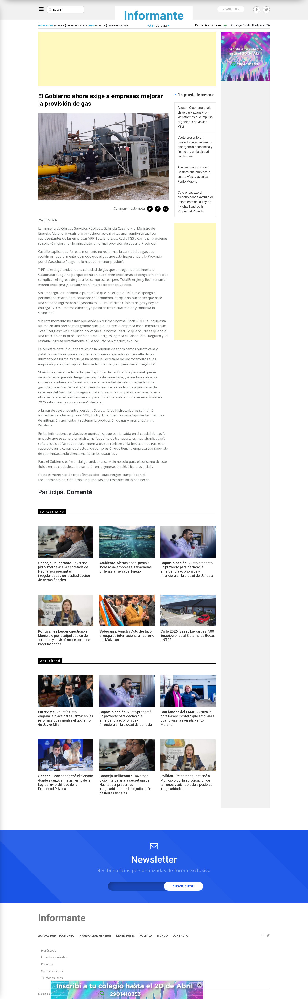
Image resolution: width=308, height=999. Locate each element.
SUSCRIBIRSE (183, 886)
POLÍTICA (145, 935)
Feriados (47, 964)
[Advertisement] (127, 59)
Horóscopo (48, 950)
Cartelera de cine (52, 971)
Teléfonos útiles (52, 978)
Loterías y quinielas (54, 957)
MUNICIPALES (125, 935)
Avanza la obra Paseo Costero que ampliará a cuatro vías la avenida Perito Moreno (194, 174)
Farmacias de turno (208, 25)
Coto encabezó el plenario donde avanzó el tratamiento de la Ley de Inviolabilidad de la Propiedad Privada (195, 202)
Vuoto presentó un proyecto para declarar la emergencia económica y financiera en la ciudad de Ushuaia (195, 147)
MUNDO (162, 935)
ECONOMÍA (66, 935)
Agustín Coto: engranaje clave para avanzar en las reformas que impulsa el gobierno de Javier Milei (195, 117)
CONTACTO (180, 935)
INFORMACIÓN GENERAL (95, 935)
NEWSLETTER (230, 9)
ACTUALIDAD (47, 935)
